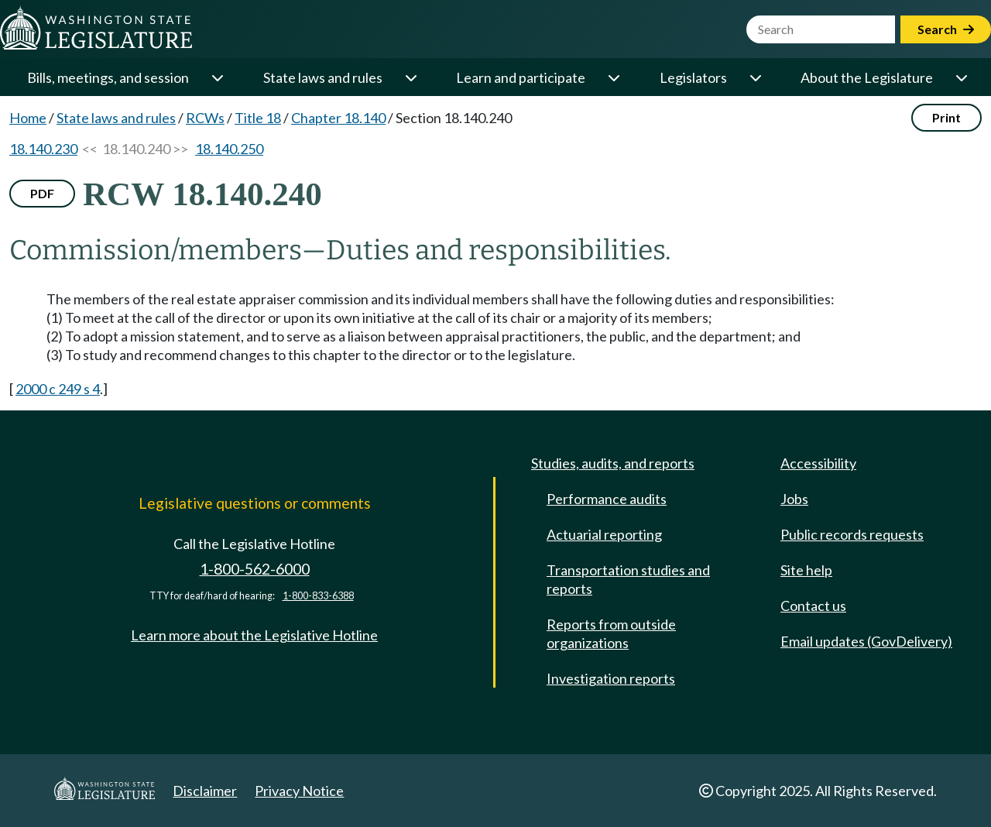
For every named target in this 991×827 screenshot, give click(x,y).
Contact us (813, 605)
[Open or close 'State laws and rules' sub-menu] (410, 77)
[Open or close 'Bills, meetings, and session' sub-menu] (216, 77)
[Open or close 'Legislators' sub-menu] (755, 77)
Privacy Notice (299, 790)
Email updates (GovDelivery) (866, 641)
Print (946, 117)
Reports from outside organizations (611, 633)
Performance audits (607, 498)
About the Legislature (867, 77)
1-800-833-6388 (318, 596)
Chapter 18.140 (338, 117)
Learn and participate (520, 77)
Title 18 (258, 117)
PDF (42, 193)
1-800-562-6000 (255, 569)
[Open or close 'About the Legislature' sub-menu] (961, 77)
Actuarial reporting (604, 534)
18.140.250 (229, 148)
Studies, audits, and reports (612, 463)
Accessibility (818, 463)
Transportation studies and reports (628, 579)
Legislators (693, 77)
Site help (806, 569)
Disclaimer (205, 790)
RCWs (205, 117)
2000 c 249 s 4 (57, 388)
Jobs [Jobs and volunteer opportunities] (794, 498)
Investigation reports (611, 678)
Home (27, 117)
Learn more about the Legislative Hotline (254, 634)
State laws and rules (322, 77)
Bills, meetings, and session (108, 77)
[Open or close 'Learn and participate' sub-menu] (613, 77)
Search (945, 29)
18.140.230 (43, 148)
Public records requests (852, 534)
